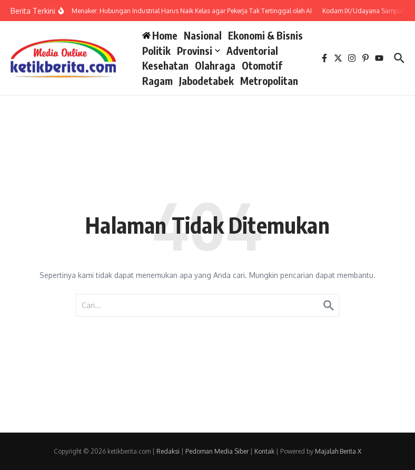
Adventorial (252, 50)
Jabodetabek (206, 80)
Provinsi (198, 50)
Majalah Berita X (338, 451)
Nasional (203, 35)
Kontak (264, 451)
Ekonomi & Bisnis (265, 35)
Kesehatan (165, 65)
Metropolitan (269, 80)
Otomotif (262, 65)
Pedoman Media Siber (217, 451)
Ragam (157, 80)
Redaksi (168, 451)
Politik (156, 50)
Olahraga (215, 65)
